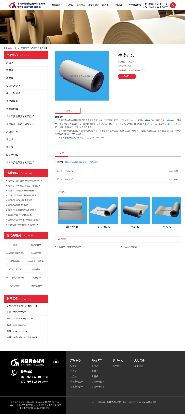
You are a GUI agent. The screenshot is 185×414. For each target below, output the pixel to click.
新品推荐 (81, 5)
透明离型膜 (12, 132)
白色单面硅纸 (36, 286)
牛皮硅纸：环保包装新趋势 (69, 247)
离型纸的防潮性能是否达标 (20, 215)
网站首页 (56, 5)
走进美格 (106, 5)
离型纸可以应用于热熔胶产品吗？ (23, 195)
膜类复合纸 (12, 155)
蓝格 (15, 245)
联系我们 (119, 5)
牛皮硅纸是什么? (130, 247)
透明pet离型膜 (15, 269)
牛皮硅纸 (36, 269)
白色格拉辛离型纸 (36, 261)
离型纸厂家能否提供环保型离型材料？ (25, 181)
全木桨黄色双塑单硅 (15, 253)
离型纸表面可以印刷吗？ (19, 205)
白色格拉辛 (36, 278)
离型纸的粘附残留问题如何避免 (22, 210)
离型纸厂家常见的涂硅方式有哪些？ (24, 186)
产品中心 (68, 5)
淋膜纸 (9, 62)
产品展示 (25, 48)
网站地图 (152, 402)
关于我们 (117, 366)
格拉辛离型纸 (13, 85)
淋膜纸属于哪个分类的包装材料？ (23, 225)
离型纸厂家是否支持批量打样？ (22, 190)
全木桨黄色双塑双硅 (15, 278)
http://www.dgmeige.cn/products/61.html (81, 162)
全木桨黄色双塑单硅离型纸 (20, 116)
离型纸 (34, 48)
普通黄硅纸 (12, 108)
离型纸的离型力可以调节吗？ (21, 200)
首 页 (16, 48)
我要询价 (127, 76)
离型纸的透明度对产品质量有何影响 (24, 220)
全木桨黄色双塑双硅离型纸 (20, 124)
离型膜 (9, 78)
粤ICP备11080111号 (27, 405)
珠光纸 (9, 147)
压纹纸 (9, 139)
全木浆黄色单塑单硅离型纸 (20, 162)
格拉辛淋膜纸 (13, 93)
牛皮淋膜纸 (12, 101)
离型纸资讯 (93, 5)
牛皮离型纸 (36, 253)
